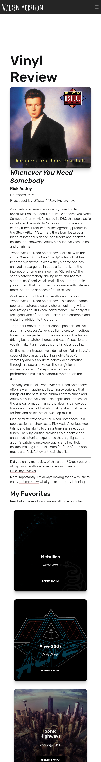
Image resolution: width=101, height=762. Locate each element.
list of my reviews (23, 471)
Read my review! (50, 581)
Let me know (29, 482)
